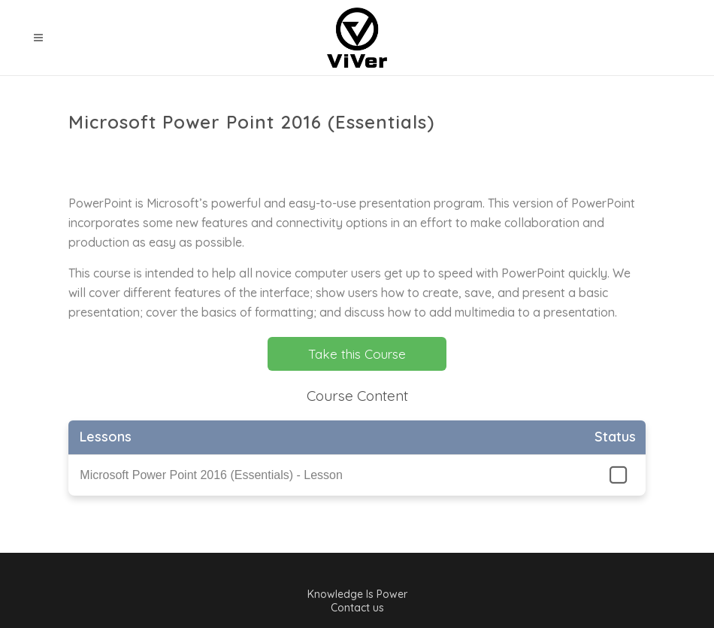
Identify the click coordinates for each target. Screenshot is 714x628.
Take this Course (357, 354)
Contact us (357, 607)
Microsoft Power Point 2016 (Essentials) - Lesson (211, 475)
